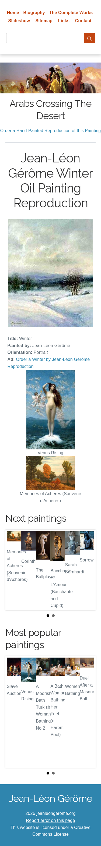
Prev (13, 570)
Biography (34, 12)
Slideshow (19, 20)
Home (13, 12)
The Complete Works (71, 12)
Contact (83, 20)
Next (87, 570)
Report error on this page (50, 820)
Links (64, 20)
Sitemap (44, 20)
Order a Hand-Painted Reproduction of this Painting (50, 130)
